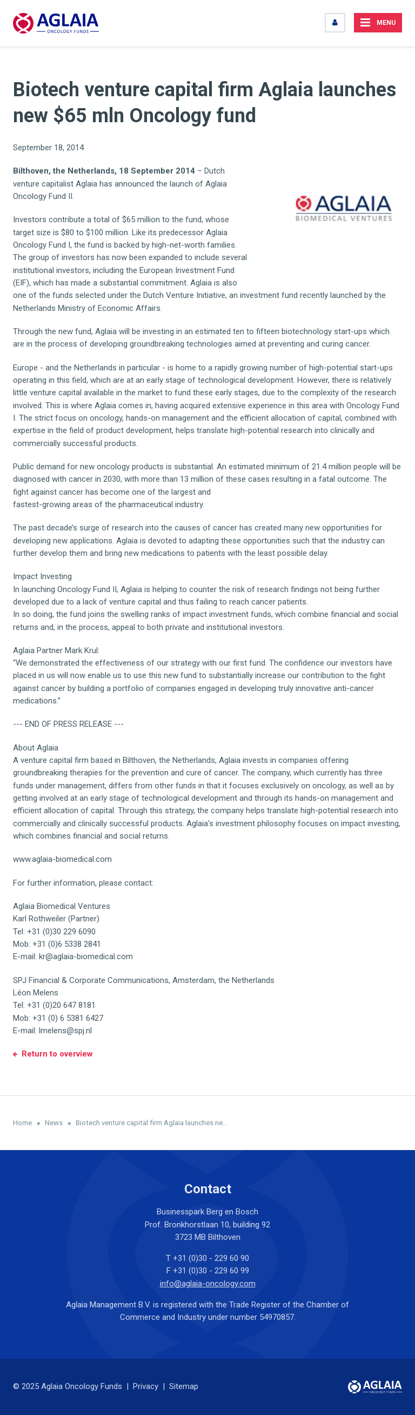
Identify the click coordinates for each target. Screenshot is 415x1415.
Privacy (145, 1386)
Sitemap (183, 1386)
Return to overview (57, 1054)
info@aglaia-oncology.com (208, 1283)
